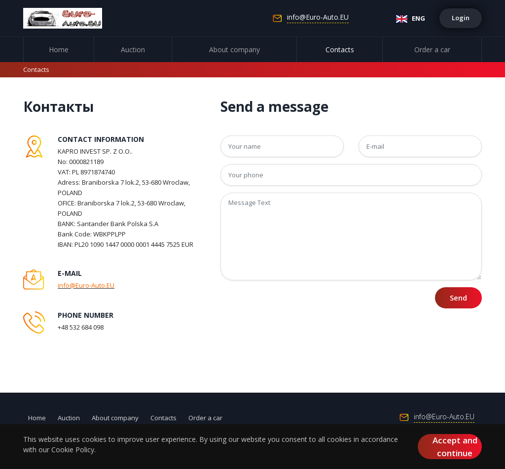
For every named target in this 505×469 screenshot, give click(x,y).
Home (59, 49)
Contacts (339, 49)
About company (234, 49)
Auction (133, 49)
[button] (460, 18)
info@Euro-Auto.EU (318, 17)
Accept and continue (455, 447)
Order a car (432, 49)
